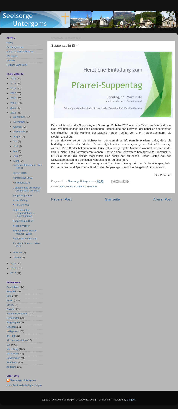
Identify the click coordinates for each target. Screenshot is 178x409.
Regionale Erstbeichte (25, 238)
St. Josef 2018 (21, 205)
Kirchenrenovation (16, 340)
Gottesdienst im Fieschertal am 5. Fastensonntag (24, 213)
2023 (13, 88)
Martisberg (12, 349)
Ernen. (10, 304)
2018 (13, 112)
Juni (16, 146)
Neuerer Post (61, 199)
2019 (13, 107)
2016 (13, 268)
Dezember (19, 117)
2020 (13, 103)
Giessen (71, 186)
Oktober (18, 126)
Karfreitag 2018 (21, 182)
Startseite (112, 199)
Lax (8, 344)
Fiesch (10, 309)
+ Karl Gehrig (20, 200)
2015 (13, 273)
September (19, 131)
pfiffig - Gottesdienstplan (19, 51)
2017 (13, 263)
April (16, 156)
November (19, 122)
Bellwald (11, 291)
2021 (13, 98)
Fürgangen (12, 322)
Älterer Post (162, 199)
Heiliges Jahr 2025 (16, 65)
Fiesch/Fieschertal (16, 313)
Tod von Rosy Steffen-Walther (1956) (25, 232)
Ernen (9, 300)
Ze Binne (92, 186)
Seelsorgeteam (14, 47)
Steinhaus (12, 362)
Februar (18, 252)
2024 (13, 83)
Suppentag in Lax (22, 195)
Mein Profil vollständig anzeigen (24, 385)
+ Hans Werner (21, 225)
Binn (62, 186)
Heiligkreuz (12, 331)
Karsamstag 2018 (22, 177)
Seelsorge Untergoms (23, 380)
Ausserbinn (12, 287)
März (16, 160)
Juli (15, 141)
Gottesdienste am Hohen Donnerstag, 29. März (26, 189)
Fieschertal (12, 318)
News (9, 42)
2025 (13, 78)
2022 (13, 93)
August (17, 136)
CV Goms (11, 56)
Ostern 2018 (20, 173)
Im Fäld (81, 186)
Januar (17, 257)
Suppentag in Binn (23, 221)
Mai (15, 151)
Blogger (131, 399)
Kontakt (10, 60)
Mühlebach (12, 353)
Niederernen (13, 358)
